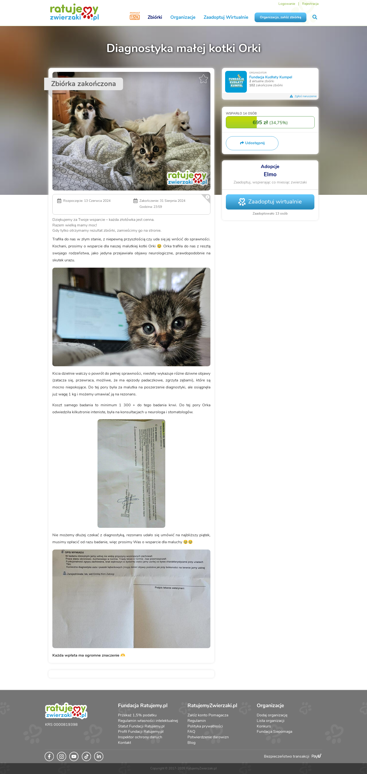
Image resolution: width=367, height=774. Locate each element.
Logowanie (286, 3)
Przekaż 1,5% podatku (137, 715)
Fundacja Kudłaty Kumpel (270, 77)
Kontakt (124, 742)
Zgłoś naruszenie (303, 96)
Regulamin (196, 720)
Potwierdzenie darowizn (208, 737)
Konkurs (264, 726)
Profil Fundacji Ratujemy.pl (141, 731)
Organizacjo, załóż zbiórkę (280, 17)
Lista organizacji (270, 720)
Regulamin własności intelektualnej (148, 720)
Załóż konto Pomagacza (207, 715)
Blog (191, 742)
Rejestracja (310, 3)
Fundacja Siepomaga (274, 731)
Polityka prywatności (205, 726)
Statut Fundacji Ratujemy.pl (141, 726)
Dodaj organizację (272, 715)
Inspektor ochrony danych (140, 737)
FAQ (191, 731)
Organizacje (182, 17)
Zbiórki (155, 17)
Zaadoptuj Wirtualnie (226, 17)
